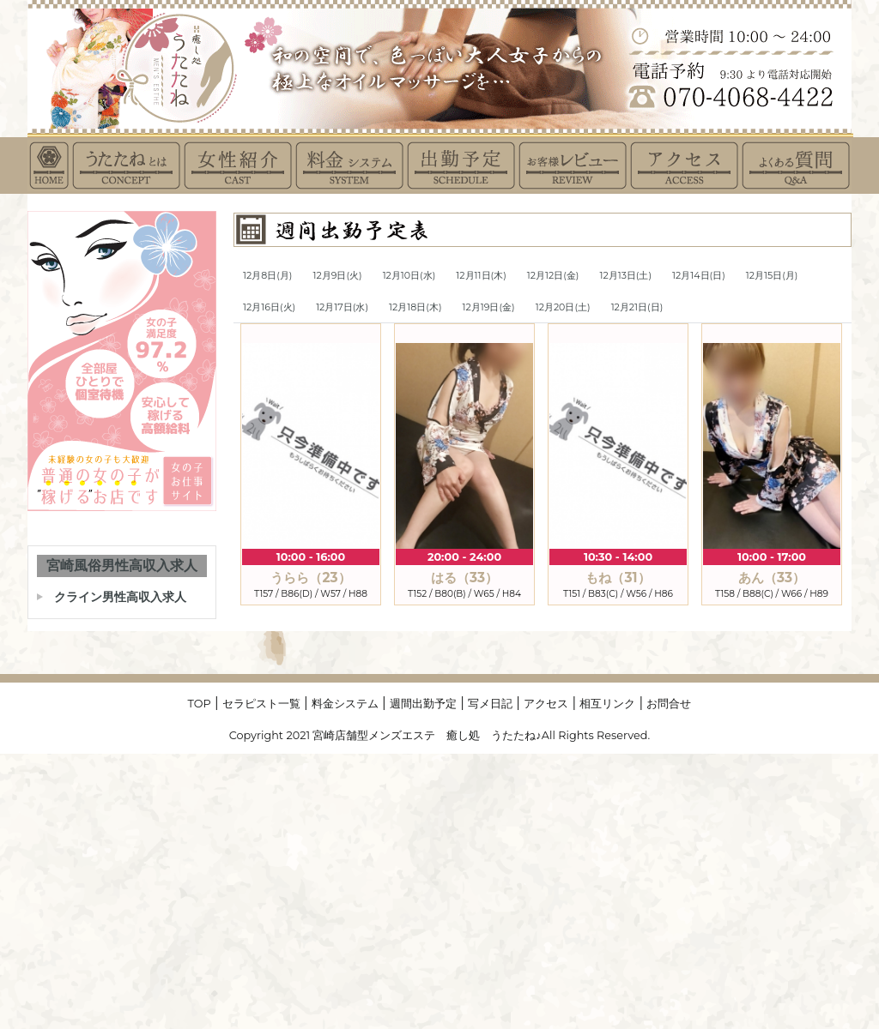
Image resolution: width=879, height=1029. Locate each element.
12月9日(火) (336, 275)
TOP (199, 703)
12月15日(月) (772, 275)
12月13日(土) (625, 275)
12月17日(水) (342, 307)
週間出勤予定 (423, 703)
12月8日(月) (267, 275)
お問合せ (668, 703)
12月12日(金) (553, 275)
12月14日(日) (698, 275)
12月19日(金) (489, 307)
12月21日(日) (637, 307)
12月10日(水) (409, 275)
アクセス (546, 703)
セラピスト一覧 (261, 703)
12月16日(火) (269, 307)
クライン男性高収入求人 (120, 597)
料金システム (345, 703)
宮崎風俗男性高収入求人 (121, 565)
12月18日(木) (415, 307)
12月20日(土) (563, 307)
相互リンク (607, 703)
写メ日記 (490, 703)
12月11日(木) (481, 275)
